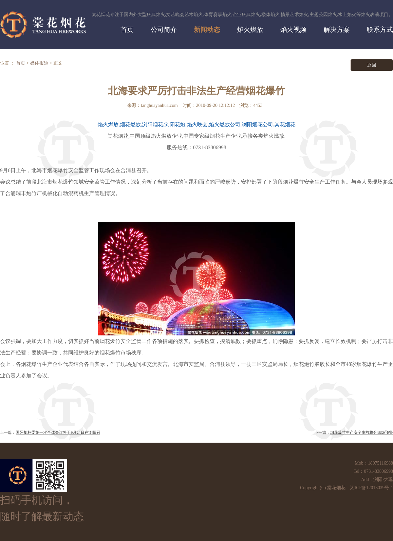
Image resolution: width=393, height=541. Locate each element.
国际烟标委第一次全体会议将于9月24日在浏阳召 (58, 432)
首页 (20, 63)
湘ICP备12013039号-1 (371, 487)
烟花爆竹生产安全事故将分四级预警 (361, 432)
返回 (371, 65)
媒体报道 (39, 63)
